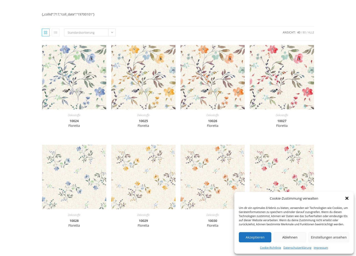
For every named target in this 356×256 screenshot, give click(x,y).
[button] (347, 198)
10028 (74, 223)
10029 (143, 223)
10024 (74, 123)
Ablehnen (289, 237)
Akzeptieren (255, 237)
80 (304, 32)
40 (298, 32)
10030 (212, 223)
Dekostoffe (74, 115)
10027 (282, 123)
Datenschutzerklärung (297, 248)
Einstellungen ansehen (329, 237)
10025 (143, 123)
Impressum (321, 248)
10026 (212, 123)
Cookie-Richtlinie (270, 248)
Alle (311, 32)
